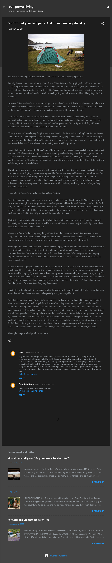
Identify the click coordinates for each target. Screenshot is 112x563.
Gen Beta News (26, 384)
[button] (102, 24)
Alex (21, 352)
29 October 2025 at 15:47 (44, 384)
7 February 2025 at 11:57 (34, 352)
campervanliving (21, 7)
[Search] (108, 7)
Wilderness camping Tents (31, 391)
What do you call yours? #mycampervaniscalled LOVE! (39, 458)
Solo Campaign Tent (28, 374)
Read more (98, 482)
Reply (22, 378)
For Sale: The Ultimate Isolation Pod (28, 519)
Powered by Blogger (56, 556)
